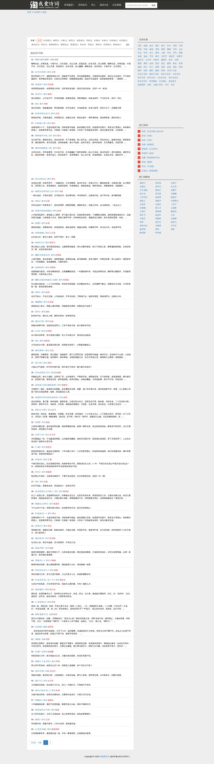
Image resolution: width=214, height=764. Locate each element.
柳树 (169, 49)
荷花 (157, 49)
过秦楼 (174, 218)
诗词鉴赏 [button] (69, 5)
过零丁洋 (39, 435)
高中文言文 (142, 81)
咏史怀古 (172, 81)
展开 (127, 44)
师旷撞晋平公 (41, 614)
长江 (151, 53)
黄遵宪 (56, 504)
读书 (181, 67)
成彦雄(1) (81, 40)
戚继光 (51, 700)
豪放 (157, 70)
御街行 (142, 183)
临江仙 (142, 194)
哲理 (181, 63)
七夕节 (148, 60)
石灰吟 (38, 459)
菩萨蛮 (158, 183)
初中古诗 (141, 77)
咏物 (145, 46)
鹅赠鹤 (38, 302)
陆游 (48, 422)
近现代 (44, 652)
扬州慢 (142, 229)
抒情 (177, 60)
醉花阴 (142, 233)
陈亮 (65, 397)
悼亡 (145, 67)
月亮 (175, 49)
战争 (175, 67)
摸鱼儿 (174, 222)
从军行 (38, 94)
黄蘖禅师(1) (54, 44)
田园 (181, 53)
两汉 (45, 363)
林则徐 (66, 491)
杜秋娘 (51, 84)
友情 (169, 67)
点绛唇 (158, 225)
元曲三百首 (158, 85)
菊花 (163, 49)
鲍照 (59, 372)
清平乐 (158, 186)
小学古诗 (176, 74)
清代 (43, 472)
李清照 (52, 538)
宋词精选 (153, 81)
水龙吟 (142, 204)
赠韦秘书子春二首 (43, 136)
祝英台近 (143, 225)
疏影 (173, 229)
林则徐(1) (117, 44)
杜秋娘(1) (114, 40)
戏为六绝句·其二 (43, 690)
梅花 (151, 49)
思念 (163, 63)
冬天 (169, 46)
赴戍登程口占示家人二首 (46, 491)
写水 (145, 53)
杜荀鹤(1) (123, 40)
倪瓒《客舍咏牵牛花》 (151, 157)
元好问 (52, 671)
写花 (145, 49)
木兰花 (174, 186)
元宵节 (164, 56)
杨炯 (50, 94)
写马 (175, 53)
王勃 (52, 350)
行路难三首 (40, 123)
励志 (45, 12)
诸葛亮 (51, 627)
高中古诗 (151, 77)
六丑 (173, 215)
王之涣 (52, 233)
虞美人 (142, 201)
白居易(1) (47, 40)
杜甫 (48, 201)
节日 (151, 56)
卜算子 (174, 204)
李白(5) (83, 44)
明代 (45, 459)
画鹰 (38, 223)
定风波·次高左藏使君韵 (45, 385)
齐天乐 (174, 225)
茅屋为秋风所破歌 (43, 211)
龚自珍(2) (35, 44)
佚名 (50, 526)
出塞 (38, 652)
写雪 (181, 46)
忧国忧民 (141, 85)
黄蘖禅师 (55, 729)
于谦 (50, 459)
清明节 (179, 56)
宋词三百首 (165, 74)
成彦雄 (47, 341)
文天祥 (52, 435)
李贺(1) (91, 44)
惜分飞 (142, 215)
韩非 (55, 614)
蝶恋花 (174, 211)
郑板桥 (49, 472)
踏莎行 (158, 190)
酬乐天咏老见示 (42, 255)
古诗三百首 (142, 74)
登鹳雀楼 (39, 233)
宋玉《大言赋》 (148, 166)
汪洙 (48, 719)
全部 (39, 40)
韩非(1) (44, 44)
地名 (145, 56)
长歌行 (38, 526)
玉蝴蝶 (174, 194)
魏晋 (45, 627)
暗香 (157, 229)
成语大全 (104, 5)
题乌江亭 (39, 321)
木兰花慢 (143, 190)
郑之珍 (52, 589)
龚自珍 (63, 580)
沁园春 (174, 208)
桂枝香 (158, 197)
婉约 (151, 70)
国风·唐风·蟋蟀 (42, 59)
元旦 (173, 85)
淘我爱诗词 (104, 756)
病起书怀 (39, 548)
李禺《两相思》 (148, 144)
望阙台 (38, 700)
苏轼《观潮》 (147, 162)
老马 (38, 312)
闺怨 (140, 67)
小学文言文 (162, 77)
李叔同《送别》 (148, 153)
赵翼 (56, 570)
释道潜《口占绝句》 (150, 149)
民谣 (163, 70)
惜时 (140, 70)
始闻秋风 (39, 267)
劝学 (38, 292)
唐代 (49, 72)
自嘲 (38, 422)
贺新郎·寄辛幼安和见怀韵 (46, 397)
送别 (151, 63)
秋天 (163, 46)
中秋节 (156, 60)
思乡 (157, 63)
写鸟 (169, 53)
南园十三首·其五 (43, 661)
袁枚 (46, 482)
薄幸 (142, 222)
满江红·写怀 (41, 410)
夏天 (157, 46)
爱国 (140, 63)
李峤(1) (99, 44)
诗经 (56, 59)
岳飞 (54, 410)
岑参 (61, 191)
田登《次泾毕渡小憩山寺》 (153, 131)
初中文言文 (173, 77)
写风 (140, 49)
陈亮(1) (72, 40)
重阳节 (164, 60)
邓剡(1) (89, 40)
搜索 (153, 5)
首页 (29, 12)
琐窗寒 (158, 218)
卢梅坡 (53, 560)
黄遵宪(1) (74, 44)
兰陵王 (142, 218)
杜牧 (52, 321)
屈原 (48, 639)
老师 (157, 67)
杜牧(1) (105, 40)
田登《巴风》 (147, 136)
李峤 (46, 104)
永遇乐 (158, 204)
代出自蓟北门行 (42, 372)
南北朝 (54, 372)
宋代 (59, 385)
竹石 (38, 472)
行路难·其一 (41, 513)
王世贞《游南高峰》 (150, 171)
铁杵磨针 (39, 589)
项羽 (50, 363)
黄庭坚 (64, 385)
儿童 (163, 53)
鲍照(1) (56, 40)
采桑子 (174, 190)
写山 (140, 53)
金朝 (47, 671)
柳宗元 (52, 242)
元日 (167, 85)
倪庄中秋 (39, 671)
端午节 (140, 60)
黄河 (157, 53)
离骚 (38, 639)
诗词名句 (82, 5)
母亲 (163, 67)
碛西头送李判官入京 (44, 191)
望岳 (38, 201)
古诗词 (37, 12)
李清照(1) (107, 44)
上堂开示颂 (40, 729)
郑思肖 (49, 447)
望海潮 (158, 211)
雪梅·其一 (40, 560)
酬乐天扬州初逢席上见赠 (46, 280)
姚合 (48, 312)
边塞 (140, 56)
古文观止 (163, 81)
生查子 (174, 183)
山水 (181, 49)
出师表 (38, 627)
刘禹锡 (58, 255)
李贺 (58, 661)
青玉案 (158, 194)
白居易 (51, 302)
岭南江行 (39, 242)
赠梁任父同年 (41, 504)
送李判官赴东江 (42, 113)
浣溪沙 (142, 186)
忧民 (145, 70)
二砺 (38, 447)
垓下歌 (38, 363)
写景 (140, 46)
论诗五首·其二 (42, 570)
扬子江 (38, 681)
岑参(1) (64, 40)
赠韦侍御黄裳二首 (43, 148)
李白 (53, 123)
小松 (38, 331)
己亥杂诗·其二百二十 (45, 580)
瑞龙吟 (158, 215)
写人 (151, 67)
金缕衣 (38, 84)
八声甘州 (143, 197)
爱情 (169, 63)
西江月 (158, 208)
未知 (49, 602)
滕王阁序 (39, 350)
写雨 (175, 46)
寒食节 (172, 56)
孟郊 (48, 292)
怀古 (171, 60)
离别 (145, 63)
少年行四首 (40, 72)
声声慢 (158, 233)
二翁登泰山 (40, 602)
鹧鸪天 (174, 197)
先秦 (52, 59)
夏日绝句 (39, 538)
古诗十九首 (172, 70)
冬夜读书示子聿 (42, 710)
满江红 (158, 222)
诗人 (93, 5)
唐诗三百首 (154, 74)
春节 (157, 56)
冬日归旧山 (40, 179)
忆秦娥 (142, 208)
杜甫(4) (97, 40)
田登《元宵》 (147, 140)
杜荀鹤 (49, 331)
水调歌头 (175, 201)
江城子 (142, 211)
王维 (53, 72)
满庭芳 (158, 201)
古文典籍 (116, 5)
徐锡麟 (51, 652)
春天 (151, 46)
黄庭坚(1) (64, 44)
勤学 (38, 719)
